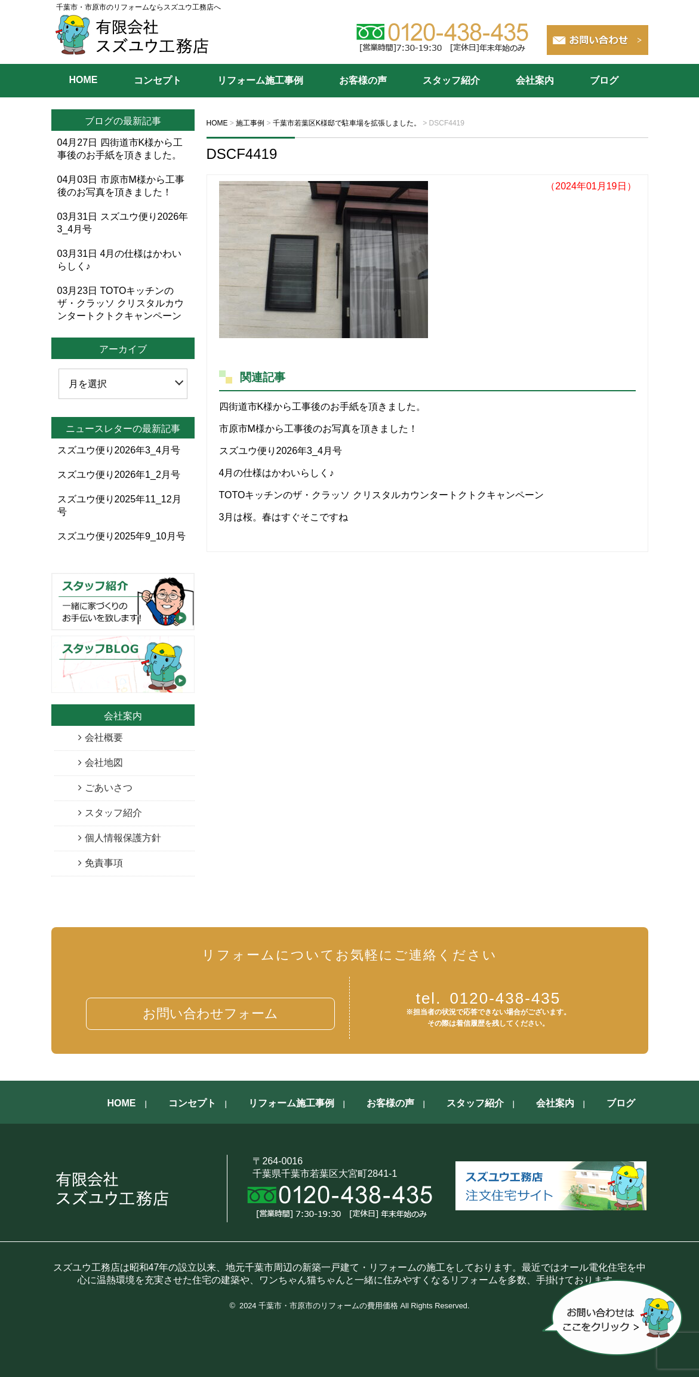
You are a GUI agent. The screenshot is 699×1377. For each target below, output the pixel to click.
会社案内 (535, 80)
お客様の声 (363, 80)
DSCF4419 (242, 154)
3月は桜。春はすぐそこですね (284, 517)
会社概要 (104, 737)
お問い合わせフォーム (210, 1013)
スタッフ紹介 (451, 80)
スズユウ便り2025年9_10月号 (121, 536)
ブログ (604, 80)
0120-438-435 (488, 998)
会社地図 (104, 762)
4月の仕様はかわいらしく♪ (276, 473)
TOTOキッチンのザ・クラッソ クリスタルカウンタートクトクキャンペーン (381, 495)
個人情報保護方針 (123, 838)
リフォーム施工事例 (260, 80)
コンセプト (157, 80)
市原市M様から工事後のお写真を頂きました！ (318, 429)
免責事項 (104, 863)
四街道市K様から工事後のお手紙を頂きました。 (322, 406)
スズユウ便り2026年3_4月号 (280, 451)
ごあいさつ (109, 788)
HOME (83, 80)
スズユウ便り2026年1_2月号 (118, 475)
